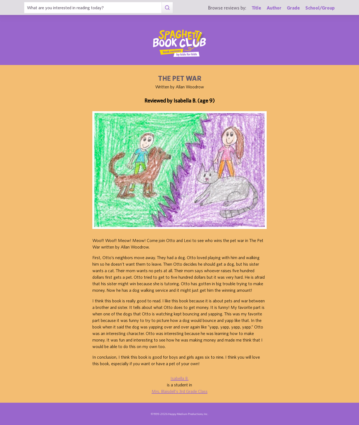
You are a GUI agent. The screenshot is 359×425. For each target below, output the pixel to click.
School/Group (320, 8)
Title (256, 8)
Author (274, 8)
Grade (293, 8)
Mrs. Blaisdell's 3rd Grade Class (180, 391)
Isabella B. (179, 378)
